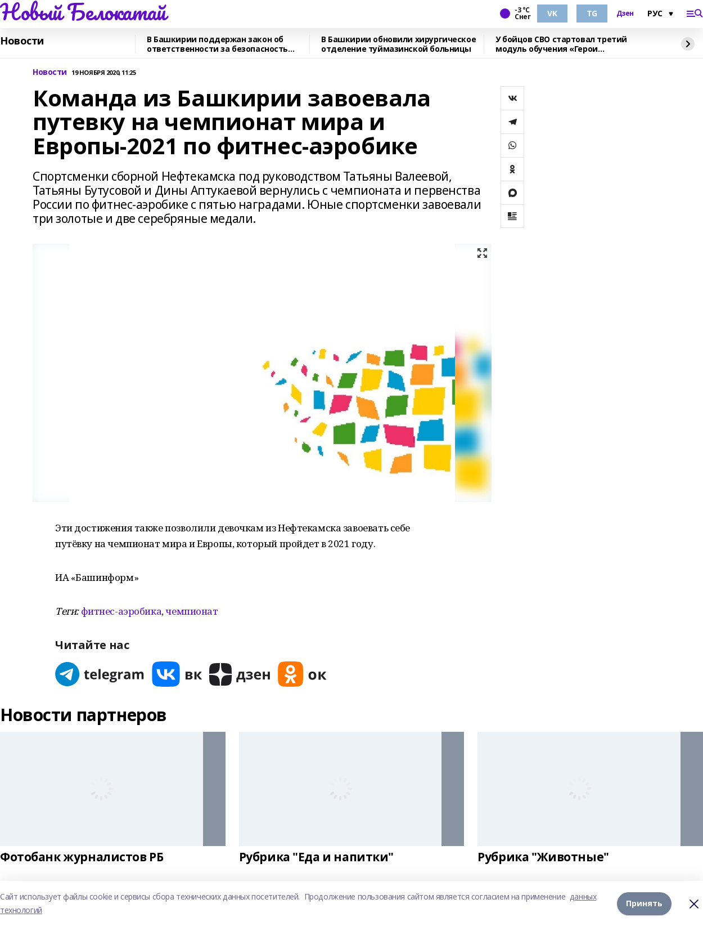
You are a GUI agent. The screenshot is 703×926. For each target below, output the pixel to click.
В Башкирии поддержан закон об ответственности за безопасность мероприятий (217, 44)
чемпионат (191, 611)
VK (552, 13)
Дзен (625, 13)
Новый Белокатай (83, 12)
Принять (644, 903)
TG (592, 13)
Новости (22, 41)
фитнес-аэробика (121, 611)
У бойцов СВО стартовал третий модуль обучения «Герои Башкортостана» (561, 44)
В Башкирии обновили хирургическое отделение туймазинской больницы (398, 44)
